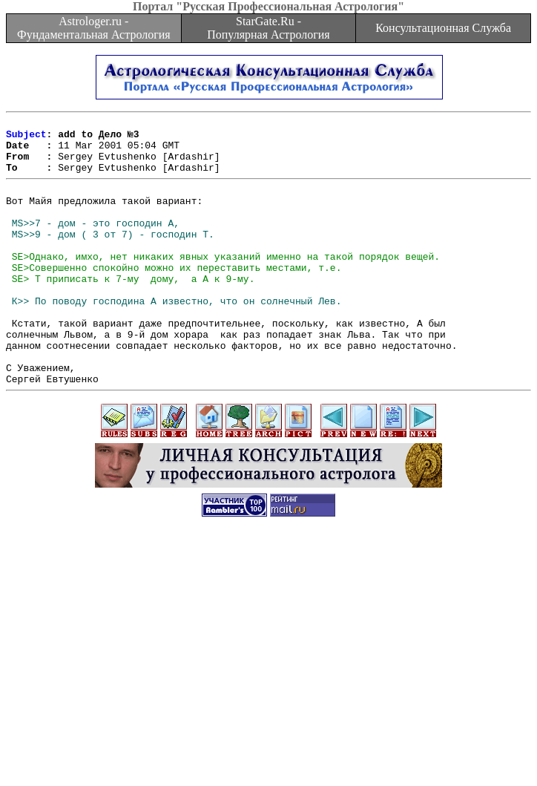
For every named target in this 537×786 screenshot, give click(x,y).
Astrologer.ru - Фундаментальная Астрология (94, 28)
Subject (26, 138)
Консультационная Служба (443, 28)
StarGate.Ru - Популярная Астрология (268, 28)
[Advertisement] (271, 682)
